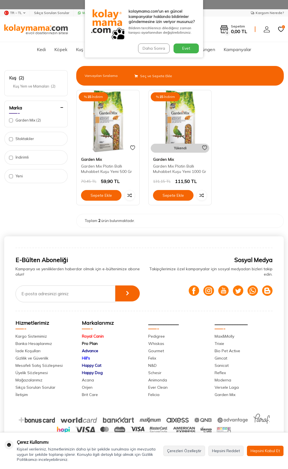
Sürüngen (205, 49)
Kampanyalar (237, 49)
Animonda (157, 380)
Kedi (41, 49)
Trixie (219, 343)
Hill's (86, 358)
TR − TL (14, 13)
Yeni (16, 176)
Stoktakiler (21, 138)
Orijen (87, 387)
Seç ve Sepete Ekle (153, 76)
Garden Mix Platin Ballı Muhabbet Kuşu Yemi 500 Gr (106, 169)
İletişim (21, 394)
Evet (186, 48)
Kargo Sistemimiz (31, 336)
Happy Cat (91, 365)
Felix (152, 358)
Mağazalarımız (28, 380)
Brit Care (90, 394)
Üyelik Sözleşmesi (31, 372)
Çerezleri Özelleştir (184, 450)
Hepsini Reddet (226, 450)
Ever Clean (158, 387)
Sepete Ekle (101, 195)
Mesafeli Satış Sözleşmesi (39, 365)
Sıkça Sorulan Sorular (51, 13)
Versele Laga (227, 387)
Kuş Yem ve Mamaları (34, 86)
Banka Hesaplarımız (33, 343)
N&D (152, 365)
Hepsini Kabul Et (265, 450)
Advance (90, 350)
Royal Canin (93, 336)
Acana (88, 380)
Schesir (154, 372)
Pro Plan (90, 343)
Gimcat (221, 358)
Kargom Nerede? (267, 13)
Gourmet (156, 350)
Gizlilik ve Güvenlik (31, 358)
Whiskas (156, 343)
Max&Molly (224, 336)
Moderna (223, 380)
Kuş (79, 49)
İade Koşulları (27, 350)
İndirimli (19, 157)
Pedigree (156, 336)
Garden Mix (25, 120)
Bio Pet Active (227, 350)
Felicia (153, 394)
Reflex (220, 372)
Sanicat (222, 365)
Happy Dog (92, 372)
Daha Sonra (153, 48)
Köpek (61, 49)
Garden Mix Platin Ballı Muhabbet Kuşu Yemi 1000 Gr (179, 169)
